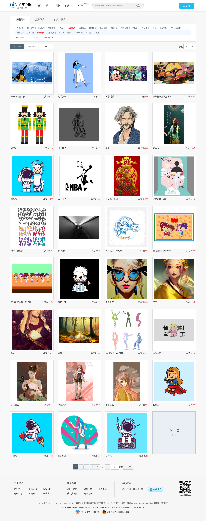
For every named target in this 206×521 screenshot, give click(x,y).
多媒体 (68, 5)
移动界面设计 (35, 37)
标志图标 (41, 28)
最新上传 (17, 47)
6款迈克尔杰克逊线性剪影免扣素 (116, 353)
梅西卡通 (62, 302)
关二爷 (156, 148)
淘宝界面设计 (49, 37)
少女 (155, 302)
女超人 (156, 405)
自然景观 (82, 28)
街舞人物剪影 (17, 251)
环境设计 (135, 28)
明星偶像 (40, 33)
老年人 (70, 33)
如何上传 (88, 489)
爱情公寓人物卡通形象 (21, 302)
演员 (108, 148)
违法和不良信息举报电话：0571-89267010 (128, 508)
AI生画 (80, 5)
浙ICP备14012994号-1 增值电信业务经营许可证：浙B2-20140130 (87, 508)
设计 (48, 5)
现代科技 (113, 28)
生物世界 (92, 28)
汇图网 (32, 493)
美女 (13, 353)
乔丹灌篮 (62, 199)
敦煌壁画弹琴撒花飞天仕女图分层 (163, 96)
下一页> (128, 467)
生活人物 (20, 33)
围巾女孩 (110, 405)
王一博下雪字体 (18, 96)
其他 (154, 28)
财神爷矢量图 (112, 199)
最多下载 (31, 47)
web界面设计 (21, 37)
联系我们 (47, 493)
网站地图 (88, 493)
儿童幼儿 (60, 33)
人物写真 (50, 33)
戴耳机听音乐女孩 (114, 251)
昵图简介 (18, 489)
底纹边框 (51, 28)
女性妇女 (79, 33)
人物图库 (71, 28)
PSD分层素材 (175, 28)
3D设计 (61, 28)
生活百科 (103, 28)
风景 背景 (110, 96)
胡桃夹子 (15, 148)
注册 (69, 489)
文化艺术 (30, 28)
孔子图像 (62, 148)
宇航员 (14, 199)
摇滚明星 (62, 456)
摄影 (57, 5)
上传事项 (102, 489)
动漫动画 (19, 28)
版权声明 (47, 489)
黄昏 (60, 353)
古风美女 (15, 405)
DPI (45, 47)
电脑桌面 (157, 353)
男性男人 (89, 33)
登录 (75, 489)
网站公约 (33, 489)
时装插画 (62, 96)
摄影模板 (163, 28)
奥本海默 (62, 251)
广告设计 (145, 28)
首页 (39, 5)
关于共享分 (72, 493)
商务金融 (124, 28)
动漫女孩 (62, 405)
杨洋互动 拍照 (159, 199)
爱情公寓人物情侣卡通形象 (163, 251)
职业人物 (30, 33)
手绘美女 (110, 302)
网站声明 (18, 493)
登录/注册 (186, 6)
